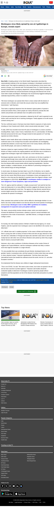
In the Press (4, 392)
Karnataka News (5, 477)
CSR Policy (35, 502)
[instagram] (10, 486)
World (24, 7)
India (12, 7)
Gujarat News (4, 473)
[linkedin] (17, 486)
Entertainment (37, 7)
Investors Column (5, 394)
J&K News (3, 475)
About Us (3, 386)
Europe (11, 287)
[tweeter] (6, 486)
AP (8, 70)
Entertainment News (5, 429)
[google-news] (21, 486)
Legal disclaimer (18, 502)
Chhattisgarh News (5, 471)
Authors (3, 400)
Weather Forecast (5, 410)
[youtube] (13, 486)
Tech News (3, 433)
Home (2, 7)
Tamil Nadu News (5, 467)
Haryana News (4, 458)
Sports (29, 7)
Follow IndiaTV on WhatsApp (27, 291)
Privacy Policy (27, 502)
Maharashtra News (31, 454)
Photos (49, 7)
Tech (43, 7)
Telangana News (31, 458)
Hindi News (3, 396)
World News (4, 423)
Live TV (3, 398)
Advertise (3, 388)
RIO (40, 502)
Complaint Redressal (6, 390)
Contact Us (3, 384)
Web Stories (4, 403)
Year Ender (18, 7)
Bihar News (3, 454)
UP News (3, 469)
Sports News (4, 431)
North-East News (5, 465)
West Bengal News (31, 460)
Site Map (11, 502)
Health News (4, 439)
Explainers (3, 435)
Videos (7, 7)
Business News (4, 437)
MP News (3, 462)
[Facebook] (2, 486)
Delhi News (3, 456)
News (2, 21)
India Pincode (4, 412)
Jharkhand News (5, 460)
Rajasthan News (31, 456)
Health (6, 21)
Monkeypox (5, 287)
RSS (44, 502)
